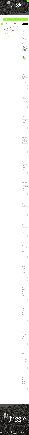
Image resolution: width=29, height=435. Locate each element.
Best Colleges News (24, 101)
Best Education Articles (25, 103)
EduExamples (23, 201)
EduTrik (23, 222)
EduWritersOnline (24, 230)
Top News (23, 351)
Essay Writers (23, 251)
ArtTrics (23, 99)
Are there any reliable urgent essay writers (25, 62)
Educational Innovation (25, 186)
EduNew (23, 203)
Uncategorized (24, 357)
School (23, 312)
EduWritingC (23, 234)
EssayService (23, 264)
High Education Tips (24, 276)
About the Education (24, 76)
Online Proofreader (24, 289)
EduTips (23, 213)
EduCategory (23, 167)
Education (23, 171)
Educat (23, 163)
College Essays (24, 120)
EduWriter (23, 226)
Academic (23, 78)
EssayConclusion (24, 255)
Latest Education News (25, 285)
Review (23, 308)
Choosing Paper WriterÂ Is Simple (25, 56)
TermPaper (23, 338)
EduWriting (23, 232)
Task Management (24, 334)
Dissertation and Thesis (25, 139)
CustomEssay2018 (24, 137)
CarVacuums (23, 114)
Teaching (23, 336)
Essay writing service (24, 253)
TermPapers (23, 340)
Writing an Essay (24, 381)
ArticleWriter (23, 97)
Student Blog (23, 318)
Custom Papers (24, 135)
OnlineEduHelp (23, 291)
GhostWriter (23, 272)
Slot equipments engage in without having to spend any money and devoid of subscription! (11, 25)
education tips (23, 184)
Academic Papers (24, 80)
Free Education (24, 270)
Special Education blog (25, 316)
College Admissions (24, 116)
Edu (22, 146)
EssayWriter (23, 266)
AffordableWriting (24, 84)
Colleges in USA (24, 126)
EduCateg (23, 165)
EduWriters (23, 228)
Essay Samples (24, 245)
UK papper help (24, 355)
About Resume (24, 74)
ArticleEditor (23, 93)
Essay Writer (23, 249)
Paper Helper (23, 297)
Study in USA (23, 330)
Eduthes (23, 209)
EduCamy (23, 161)
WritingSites (23, 396)
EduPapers (23, 205)
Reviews (23, 310)
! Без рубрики (23, 70)
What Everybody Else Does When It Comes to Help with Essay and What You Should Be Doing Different (25, 49)
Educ (22, 159)
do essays (23, 144)
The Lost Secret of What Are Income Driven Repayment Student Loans (25, 37)
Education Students (24, 182)
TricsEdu (23, 353)
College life (23, 122)
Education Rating (24, 180)
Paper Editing (23, 295)
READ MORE (5, 36)
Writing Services (24, 385)
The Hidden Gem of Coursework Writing (25, 42)
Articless (23, 95)
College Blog (23, 118)
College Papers (24, 124)
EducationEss (23, 188)
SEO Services (23, 314)
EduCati (23, 169)
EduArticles (23, 150)
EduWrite (23, 224)
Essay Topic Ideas (24, 247)
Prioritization (23, 306)
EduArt (22, 148)
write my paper (24, 366)
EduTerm (23, 207)
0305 (10, 33)
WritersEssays (23, 377)
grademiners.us (24, 274)
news (22, 287)
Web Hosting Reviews (24, 361)
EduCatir (23, 190)
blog (22, 105)
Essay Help (23, 243)
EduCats (23, 192)
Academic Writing (24, 82)
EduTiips (23, 211)
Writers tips (23, 375)
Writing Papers (24, 383)
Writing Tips (23, 387)
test (22, 342)
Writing (22, 379)
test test (5, 33)
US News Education (24, 359)
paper (22, 293)
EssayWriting (23, 268)
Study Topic (23, 332)
